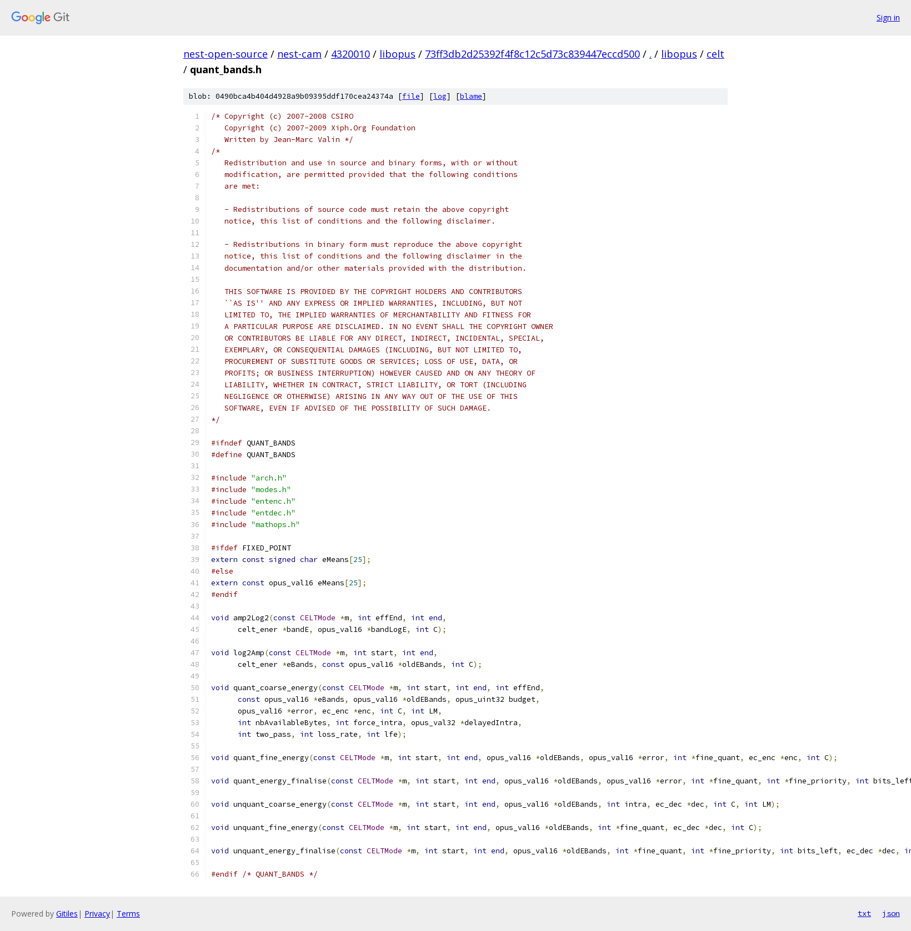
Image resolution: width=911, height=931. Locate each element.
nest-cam (299, 53)
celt (715, 53)
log (440, 96)
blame (471, 96)
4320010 (350, 53)
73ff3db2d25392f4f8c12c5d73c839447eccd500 (532, 53)
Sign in (888, 17)
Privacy (97, 913)
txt (864, 913)
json (891, 913)
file (411, 96)
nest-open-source (225, 53)
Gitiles (67, 913)
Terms (128, 913)
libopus (397, 53)
